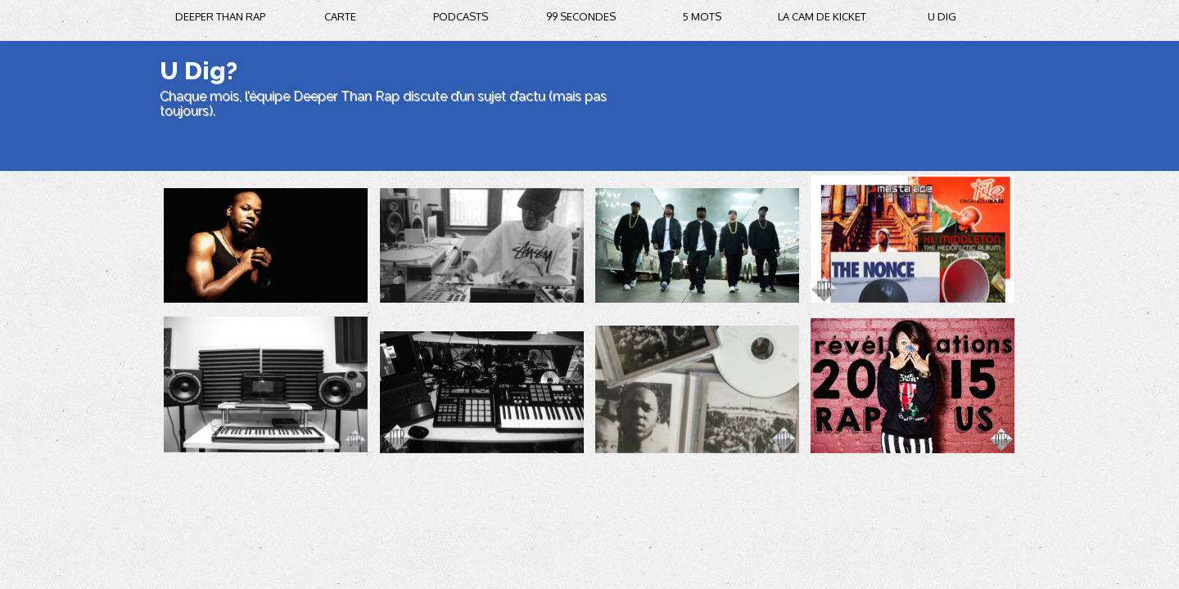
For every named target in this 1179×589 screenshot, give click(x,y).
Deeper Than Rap (220, 16)
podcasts (460, 16)
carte (340, 16)
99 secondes (581, 16)
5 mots (701, 16)
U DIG (942, 16)
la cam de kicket (822, 16)
